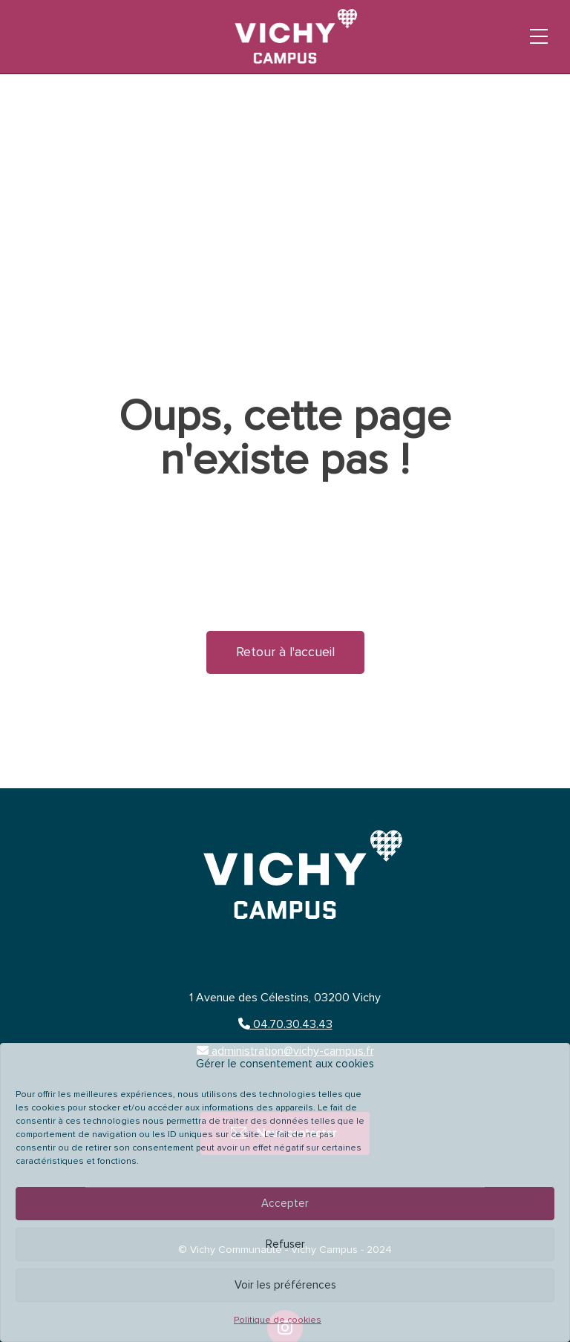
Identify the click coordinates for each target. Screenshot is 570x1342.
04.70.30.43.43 (285, 1024)
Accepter (285, 1203)
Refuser (285, 1244)
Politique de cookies (277, 1320)
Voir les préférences (285, 1285)
